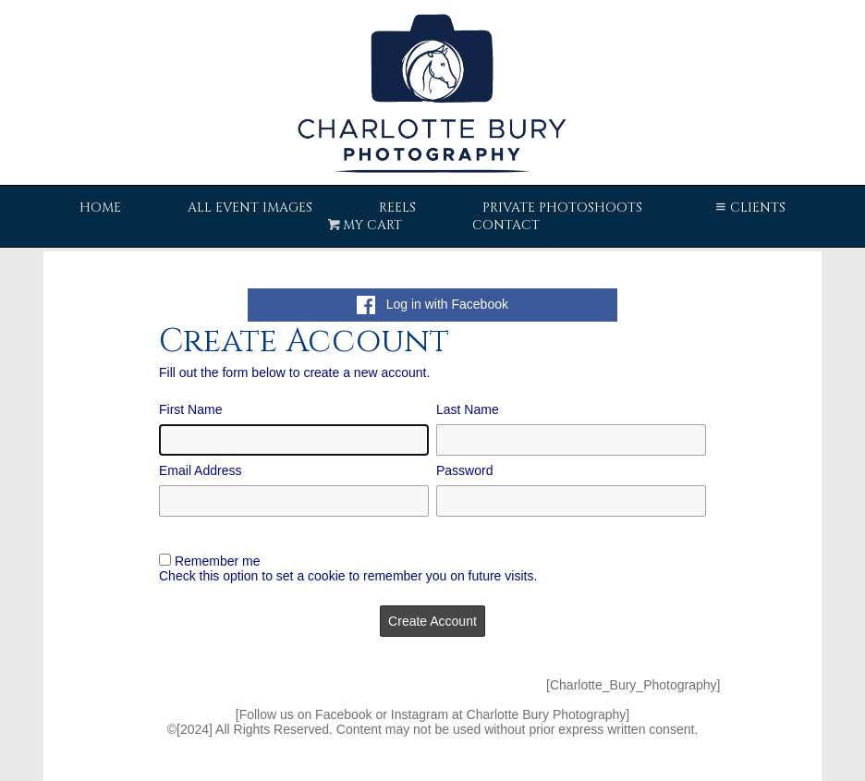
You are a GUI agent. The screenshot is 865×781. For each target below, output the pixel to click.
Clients (749, 207)
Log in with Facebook (432, 304)
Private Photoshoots (562, 207)
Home (100, 207)
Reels (397, 207)
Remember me (218, 561)
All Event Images (250, 207)
